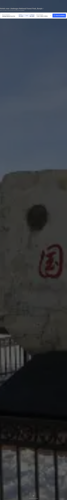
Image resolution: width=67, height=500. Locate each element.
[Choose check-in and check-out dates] (22, 15)
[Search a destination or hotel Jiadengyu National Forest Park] (9, 15)
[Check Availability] (59, 15)
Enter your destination (6, 14)
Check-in (20, 14)
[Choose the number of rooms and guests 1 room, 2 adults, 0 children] (43, 15)
